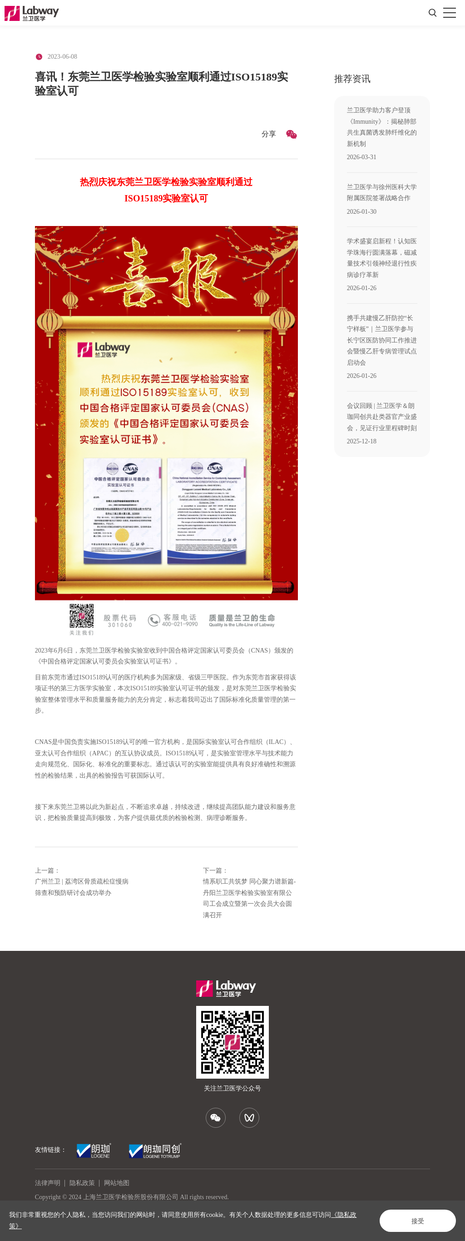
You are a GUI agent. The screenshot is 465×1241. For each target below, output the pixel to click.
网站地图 (116, 1183)
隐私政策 (82, 1183)
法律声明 (47, 1183)
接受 (417, 1221)
